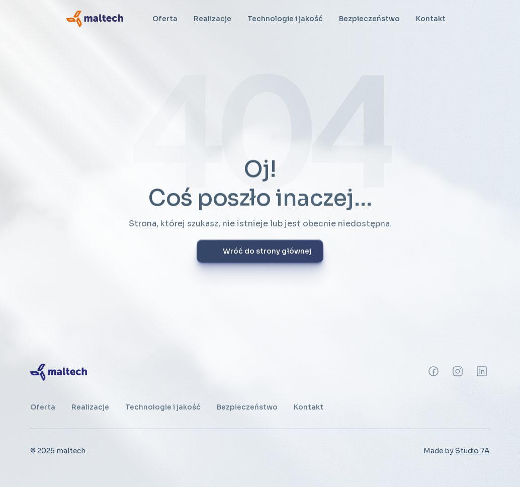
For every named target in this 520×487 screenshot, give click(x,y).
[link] (94, 19)
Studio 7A (472, 450)
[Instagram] (433, 371)
